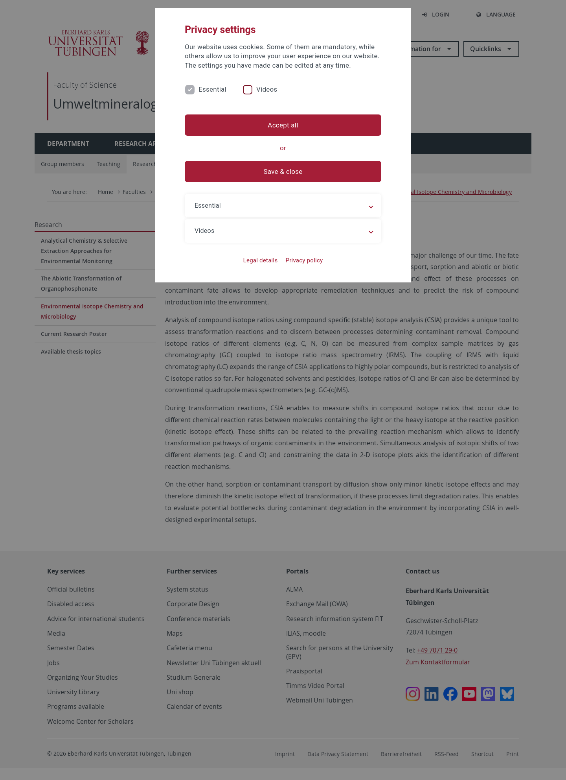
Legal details (260, 260)
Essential (212, 89)
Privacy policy (304, 260)
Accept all (283, 125)
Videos (266, 89)
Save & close (283, 171)
